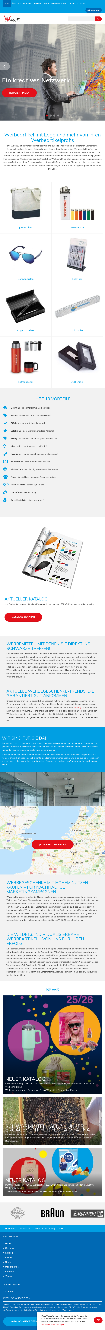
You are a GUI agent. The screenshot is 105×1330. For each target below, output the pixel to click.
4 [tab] (58, 115)
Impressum (25, 1228)
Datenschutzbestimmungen (52, 1324)
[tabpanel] (52, 72)
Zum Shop (93, 10)
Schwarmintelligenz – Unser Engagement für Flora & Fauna (47, 1128)
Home (8, 3)
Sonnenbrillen (26, 278)
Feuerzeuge (77, 227)
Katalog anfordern (24, 1321)
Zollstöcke (77, 330)
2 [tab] (51, 115)
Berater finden (19, 92)
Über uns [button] (16, 3)
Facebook (9, 1291)
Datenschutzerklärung (44, 1228)
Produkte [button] (73, 3)
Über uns (9, 1248)
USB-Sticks (77, 381)
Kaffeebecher (25, 381)
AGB (61, 1228)
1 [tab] (47, 115)
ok (98, 1320)
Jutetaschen (26, 227)
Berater (37, 3)
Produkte (9, 1271)
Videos (83, 3)
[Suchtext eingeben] (81, 18)
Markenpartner (58, 3)
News (46, 3)
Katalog (27, 3)
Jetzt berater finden (52, 844)
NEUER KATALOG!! (26, 1079)
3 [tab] (54, 115)
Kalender (77, 278)
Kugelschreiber (25, 330)
